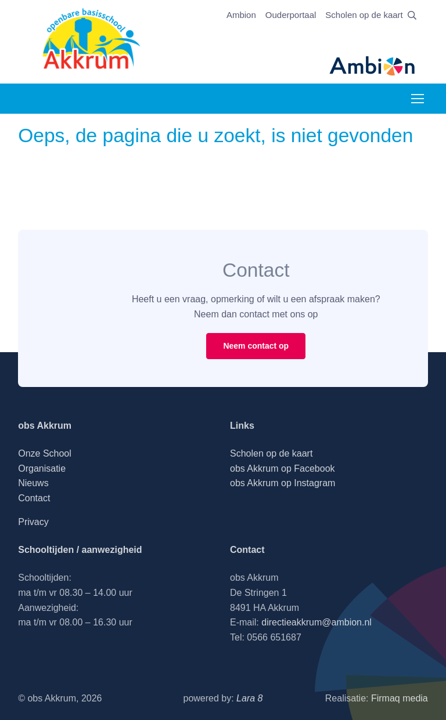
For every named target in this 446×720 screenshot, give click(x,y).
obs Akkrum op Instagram (282, 483)
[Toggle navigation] (417, 98)
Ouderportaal (290, 15)
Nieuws (33, 483)
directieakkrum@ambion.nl (316, 622)
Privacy (33, 522)
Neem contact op (256, 345)
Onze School (44, 453)
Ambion (241, 15)
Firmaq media (399, 698)
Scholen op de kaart (363, 15)
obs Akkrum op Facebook (282, 468)
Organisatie (42, 468)
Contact (34, 498)
